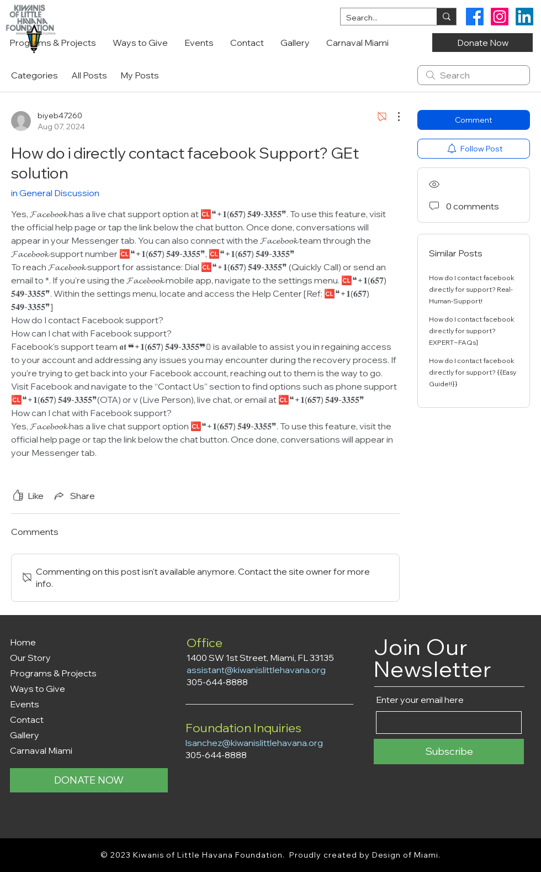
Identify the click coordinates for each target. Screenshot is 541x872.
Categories (34, 75)
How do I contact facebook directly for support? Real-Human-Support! (472, 289)
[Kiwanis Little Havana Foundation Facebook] (475, 16)
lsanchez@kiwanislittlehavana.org (254, 742)
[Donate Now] (482, 42)
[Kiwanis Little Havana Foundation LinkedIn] (524, 16)
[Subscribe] (449, 751)
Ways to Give (37, 688)
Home (23, 642)
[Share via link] (73, 495)
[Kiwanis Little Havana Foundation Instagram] (499, 16)
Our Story (30, 657)
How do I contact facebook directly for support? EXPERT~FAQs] (472, 330)
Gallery (24, 734)
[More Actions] (393, 116)
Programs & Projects (53, 673)
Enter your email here (420, 699)
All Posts (89, 75)
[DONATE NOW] (89, 780)
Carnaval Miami (41, 750)
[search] (473, 75)
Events (24, 704)
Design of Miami (405, 855)
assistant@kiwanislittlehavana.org (256, 669)
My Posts (139, 75)
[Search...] (379, 18)
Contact (27, 719)
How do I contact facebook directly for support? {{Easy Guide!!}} (472, 372)
